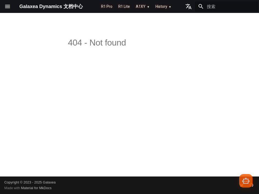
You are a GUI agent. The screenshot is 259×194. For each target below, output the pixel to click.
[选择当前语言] (188, 6)
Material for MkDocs (36, 188)
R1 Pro (106, 6)
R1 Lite (124, 6)
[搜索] (226, 6)
